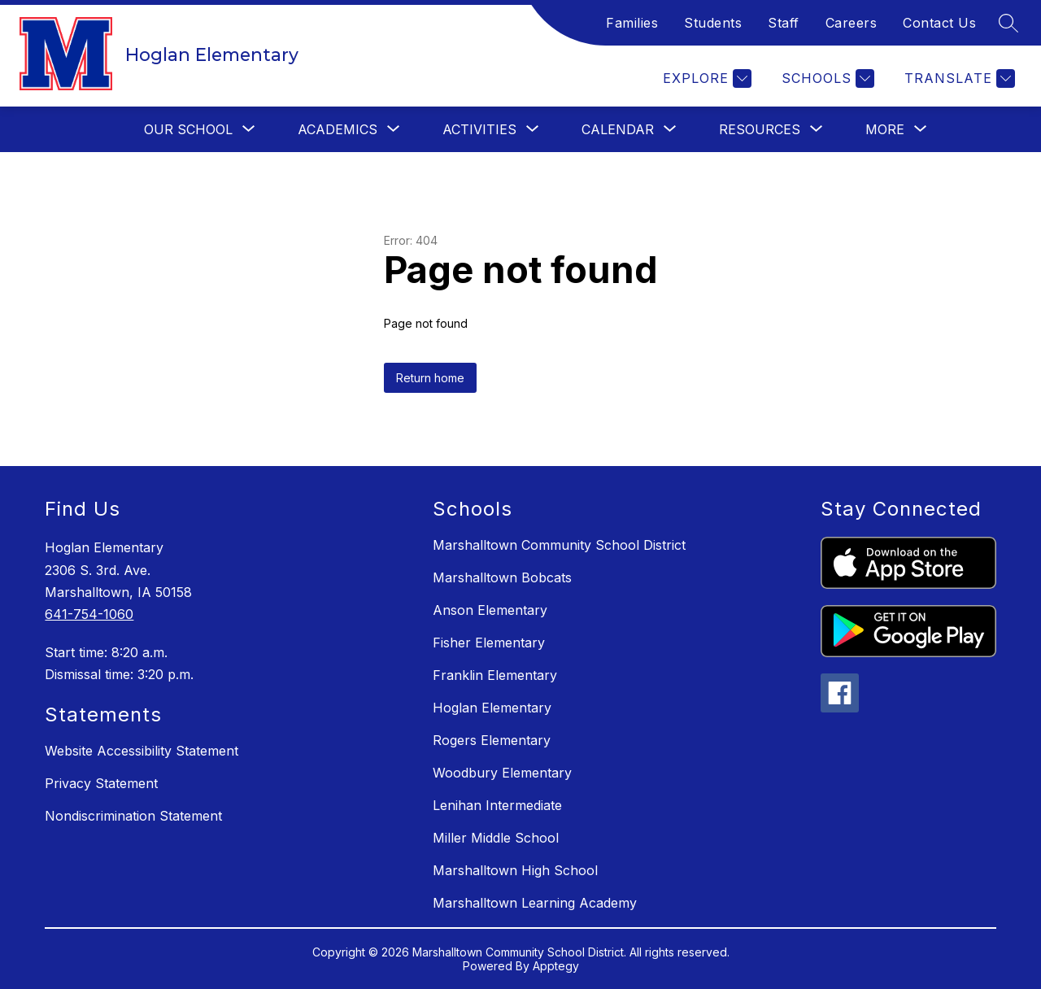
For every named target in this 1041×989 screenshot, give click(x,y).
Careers (851, 23)
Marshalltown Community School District (559, 545)
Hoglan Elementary (492, 707)
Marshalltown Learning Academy (535, 903)
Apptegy (556, 966)
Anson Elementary (490, 610)
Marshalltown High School (515, 870)
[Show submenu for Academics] (337, 129)
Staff (783, 23)
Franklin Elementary (495, 675)
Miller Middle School (496, 838)
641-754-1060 (89, 614)
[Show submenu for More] (884, 129)
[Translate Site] (957, 78)
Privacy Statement (101, 783)
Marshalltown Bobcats (502, 577)
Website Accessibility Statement (141, 751)
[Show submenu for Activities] (479, 129)
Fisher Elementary (489, 642)
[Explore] (705, 78)
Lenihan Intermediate (497, 805)
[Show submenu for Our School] (188, 129)
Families (632, 23)
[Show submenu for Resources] (759, 129)
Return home (430, 378)
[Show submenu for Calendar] (617, 129)
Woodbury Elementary (502, 773)
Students (713, 23)
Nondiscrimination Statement (133, 816)
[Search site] (1008, 23)
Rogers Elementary (492, 740)
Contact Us (939, 23)
